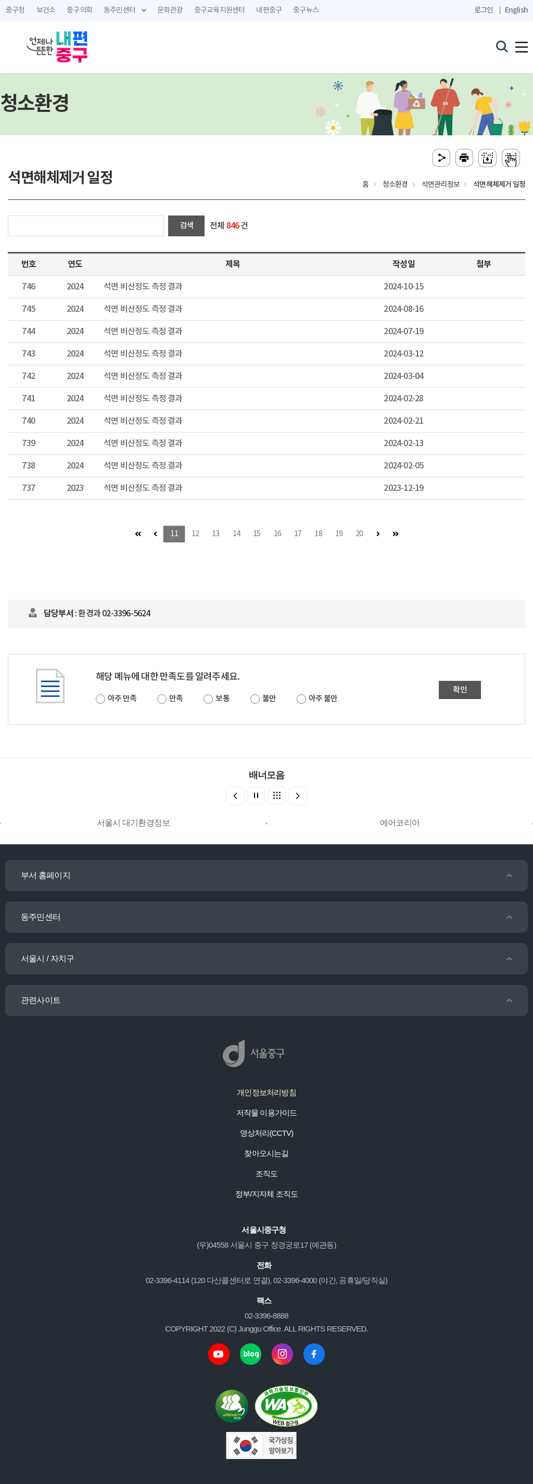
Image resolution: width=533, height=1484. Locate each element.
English (516, 10)
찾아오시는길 (266, 1153)
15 (256, 534)
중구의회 (79, 10)
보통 (222, 698)
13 (215, 534)
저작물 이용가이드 (266, 1112)
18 (318, 534)
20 (359, 534)
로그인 (483, 10)
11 (173, 534)
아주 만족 (122, 698)
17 (297, 534)
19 (338, 534)
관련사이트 (40, 1000)
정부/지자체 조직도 (266, 1193)
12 (195, 534)
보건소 (46, 10)
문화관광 (170, 10)
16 (277, 534)
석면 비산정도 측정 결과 (143, 286)
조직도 (267, 1173)
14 (236, 534)
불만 (269, 698)
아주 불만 (323, 698)
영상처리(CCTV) (267, 1132)
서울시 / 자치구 (47, 958)
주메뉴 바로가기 (266, 0)
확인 (459, 690)
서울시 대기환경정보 (133, 822)
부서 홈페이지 (45, 875)
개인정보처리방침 (266, 1092)
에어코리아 (400, 822)
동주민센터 (40, 916)
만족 (176, 698)
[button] (297, 796)
